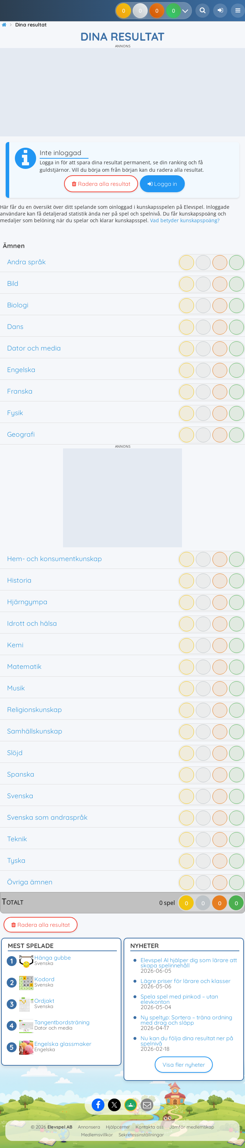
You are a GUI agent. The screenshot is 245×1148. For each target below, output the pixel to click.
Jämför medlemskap (191, 1127)
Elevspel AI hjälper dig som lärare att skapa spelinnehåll (189, 962)
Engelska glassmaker (62, 1043)
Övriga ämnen (29, 882)
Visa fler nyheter (184, 1064)
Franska (20, 391)
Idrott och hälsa (32, 623)
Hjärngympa (27, 601)
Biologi (17, 305)
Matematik (24, 666)
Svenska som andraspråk (47, 817)
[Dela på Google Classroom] (130, 1105)
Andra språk (26, 262)
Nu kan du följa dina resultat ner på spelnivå (187, 1041)
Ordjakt (44, 1000)
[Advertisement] (122, 92)
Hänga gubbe (52, 957)
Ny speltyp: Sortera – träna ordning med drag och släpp (186, 1020)
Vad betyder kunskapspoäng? (185, 220)
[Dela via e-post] (147, 1105)
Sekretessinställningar (141, 1134)
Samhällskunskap (34, 731)
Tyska (16, 860)
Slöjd (15, 752)
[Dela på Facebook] (98, 1105)
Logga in (162, 183)
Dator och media (34, 348)
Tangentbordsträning (62, 1022)
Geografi (21, 434)
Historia (19, 580)
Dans (15, 326)
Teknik (17, 839)
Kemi (15, 645)
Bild (12, 283)
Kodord (44, 979)
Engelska (21, 369)
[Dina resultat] (187, 10)
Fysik (15, 412)
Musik (16, 688)
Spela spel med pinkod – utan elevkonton (179, 999)
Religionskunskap (34, 709)
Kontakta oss (150, 1127)
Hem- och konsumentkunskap (54, 558)
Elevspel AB (59, 1127)
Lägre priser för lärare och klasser (185, 980)
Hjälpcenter (118, 1127)
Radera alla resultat (101, 183)
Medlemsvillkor (97, 1134)
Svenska (20, 795)
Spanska (20, 774)
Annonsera (89, 1127)
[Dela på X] (114, 1105)
